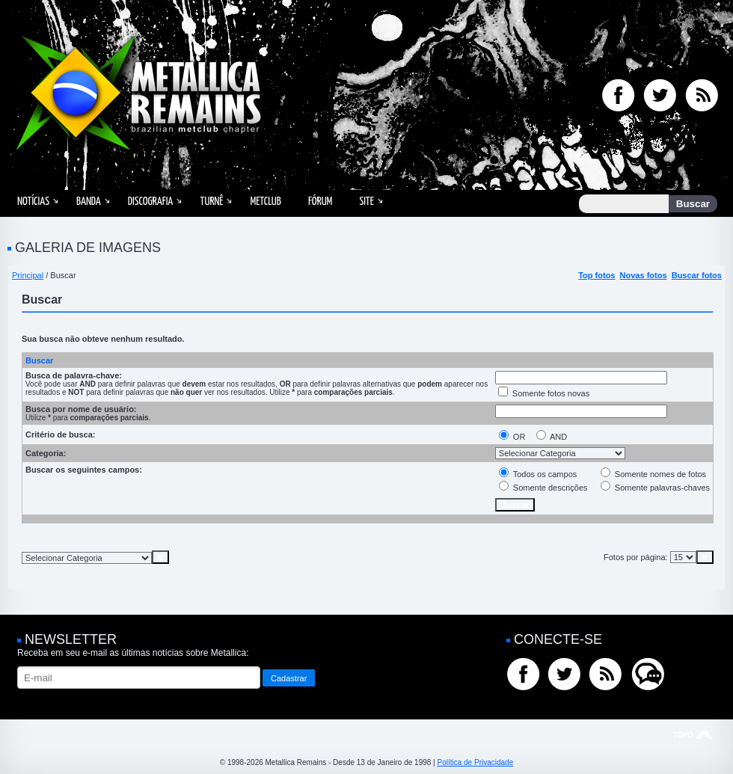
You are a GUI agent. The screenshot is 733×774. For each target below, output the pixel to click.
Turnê (211, 201)
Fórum (320, 201)
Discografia (151, 201)
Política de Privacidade (475, 762)
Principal (27, 275)
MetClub (265, 201)
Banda (88, 201)
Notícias (33, 201)
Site (366, 201)
